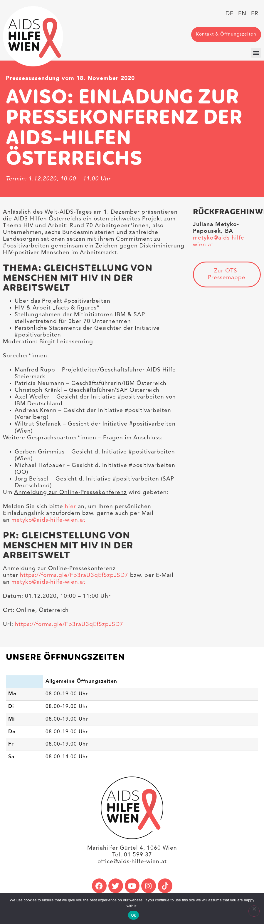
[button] (256, 53)
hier (70, 507)
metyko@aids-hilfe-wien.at (48, 520)
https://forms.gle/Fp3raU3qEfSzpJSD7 (74, 575)
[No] (254, 911)
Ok (133, 915)
